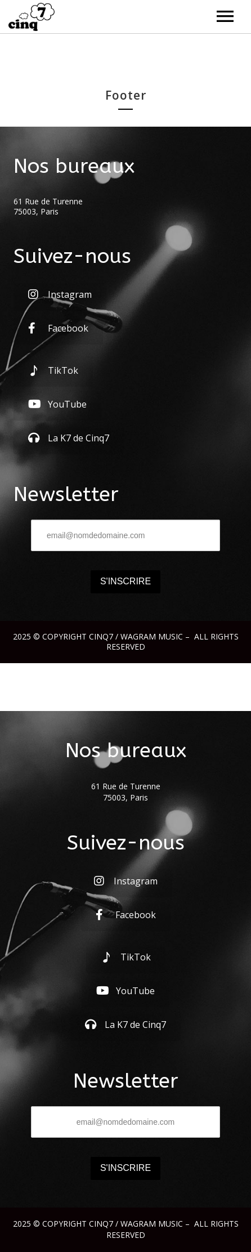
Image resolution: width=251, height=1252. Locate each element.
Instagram (60, 294)
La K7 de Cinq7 (68, 438)
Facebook (58, 328)
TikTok (53, 370)
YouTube (57, 404)
